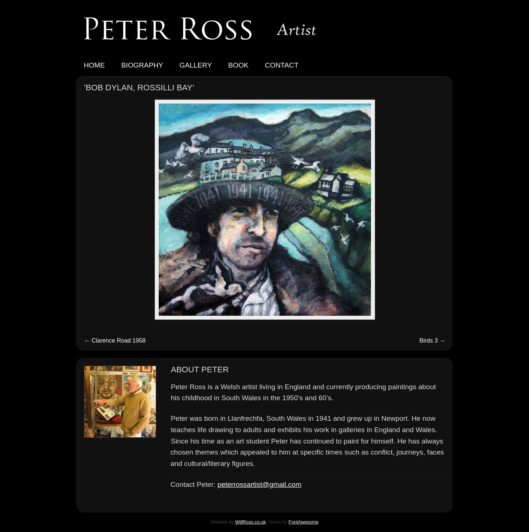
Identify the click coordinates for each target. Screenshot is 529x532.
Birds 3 (432, 340)
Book (238, 65)
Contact (281, 65)
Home (94, 65)
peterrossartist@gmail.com (259, 484)
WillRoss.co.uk (250, 522)
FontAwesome (303, 522)
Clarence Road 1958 (114, 340)
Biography (142, 65)
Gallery (196, 65)
